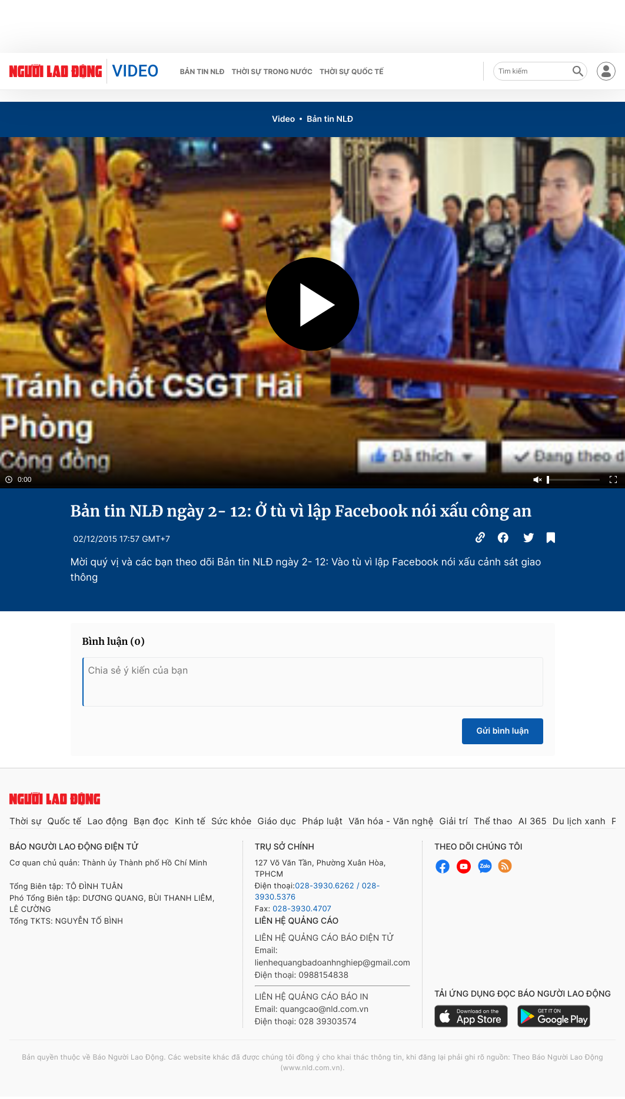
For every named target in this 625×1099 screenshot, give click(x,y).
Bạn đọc (151, 821)
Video (283, 119)
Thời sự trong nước (271, 71)
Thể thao (493, 821)
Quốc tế (65, 821)
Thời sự (25, 821)
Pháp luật (322, 821)
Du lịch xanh (579, 821)
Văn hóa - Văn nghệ (390, 821)
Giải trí (453, 821)
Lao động (107, 821)
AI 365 (532, 821)
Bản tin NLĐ (202, 71)
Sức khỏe (231, 821)
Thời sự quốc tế (352, 71)
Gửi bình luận (502, 731)
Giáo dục (277, 821)
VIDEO (135, 71)
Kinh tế (190, 821)
